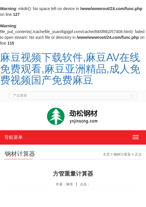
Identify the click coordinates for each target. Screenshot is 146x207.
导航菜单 (13, 137)
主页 (106, 154)
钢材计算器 (122, 154)
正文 (138, 154)
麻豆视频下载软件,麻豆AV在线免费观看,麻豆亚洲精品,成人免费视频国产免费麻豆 (70, 68)
